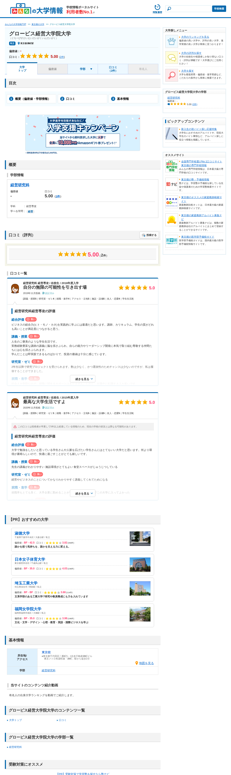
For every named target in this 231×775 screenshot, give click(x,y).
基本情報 (120, 99)
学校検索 (219, 8)
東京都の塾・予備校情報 (195, 179)
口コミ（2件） (113, 69)
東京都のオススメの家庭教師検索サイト (201, 199)
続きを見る (82, 379)
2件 (58, 196)
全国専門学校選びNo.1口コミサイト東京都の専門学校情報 (201, 163)
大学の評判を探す (191, 53)
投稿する (151, 235)
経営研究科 (19, 185)
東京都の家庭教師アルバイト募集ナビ (201, 217)
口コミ (67, 99)
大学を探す (187, 70)
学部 (82, 69)
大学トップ (22, 69)
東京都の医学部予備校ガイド (197, 236)
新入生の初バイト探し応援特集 (199, 129)
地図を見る (146, 663)
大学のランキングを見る (195, 36)
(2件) (194, 104)
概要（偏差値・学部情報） (30, 99)
